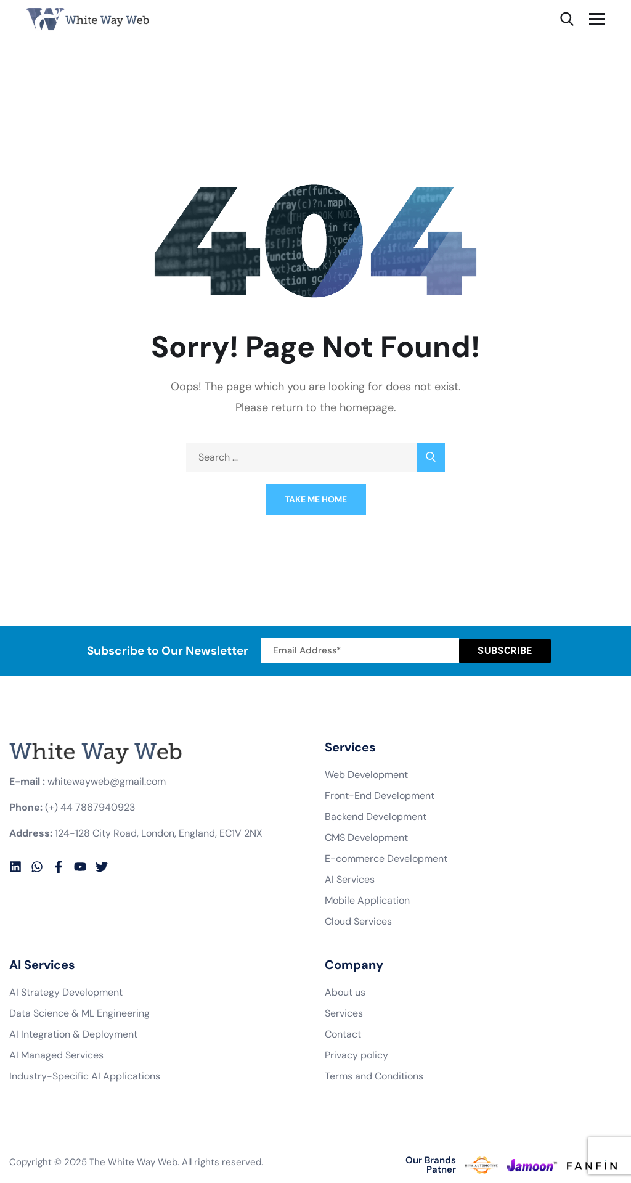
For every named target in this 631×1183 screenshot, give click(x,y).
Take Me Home (316, 499)
